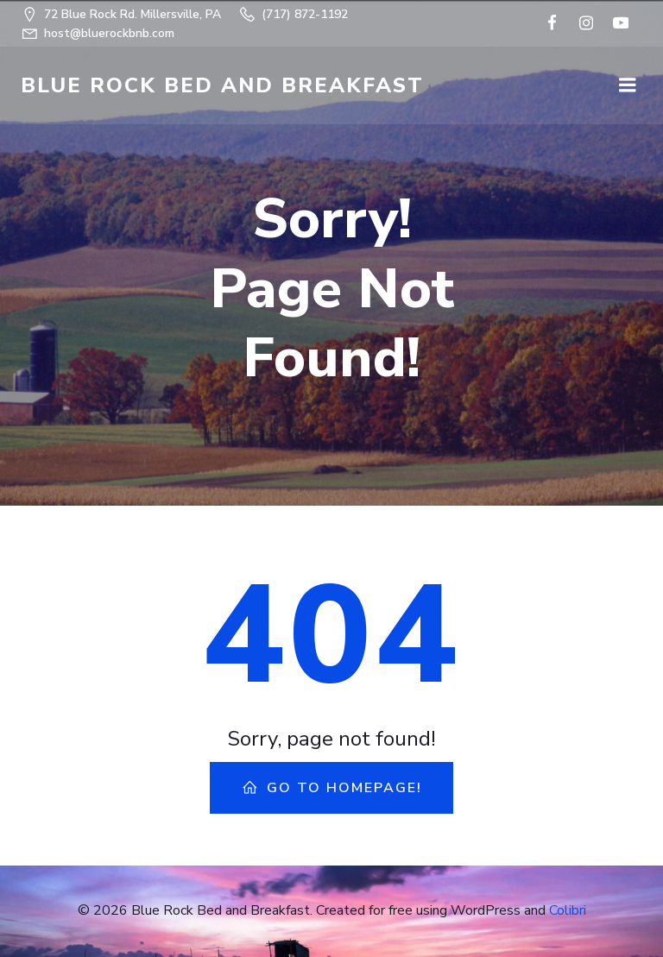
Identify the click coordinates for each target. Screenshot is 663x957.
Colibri (567, 910)
